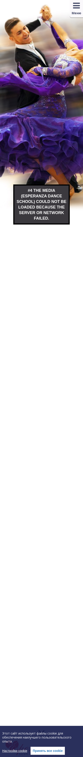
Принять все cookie (48, 751)
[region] (41, 741)
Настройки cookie (14, 751)
